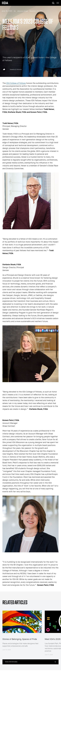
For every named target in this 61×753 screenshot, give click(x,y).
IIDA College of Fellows (16, 83)
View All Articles (11, 662)
